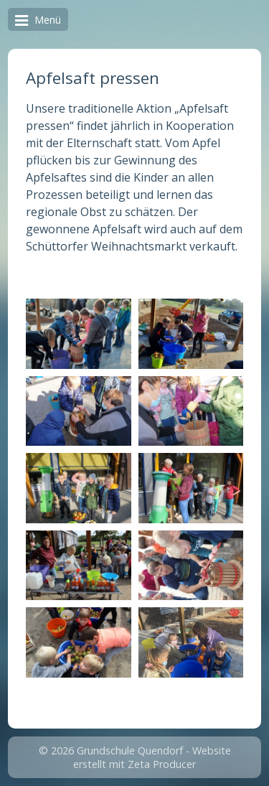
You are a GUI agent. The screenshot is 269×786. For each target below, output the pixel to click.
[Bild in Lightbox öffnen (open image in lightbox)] (78, 334)
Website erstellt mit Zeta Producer (152, 757)
